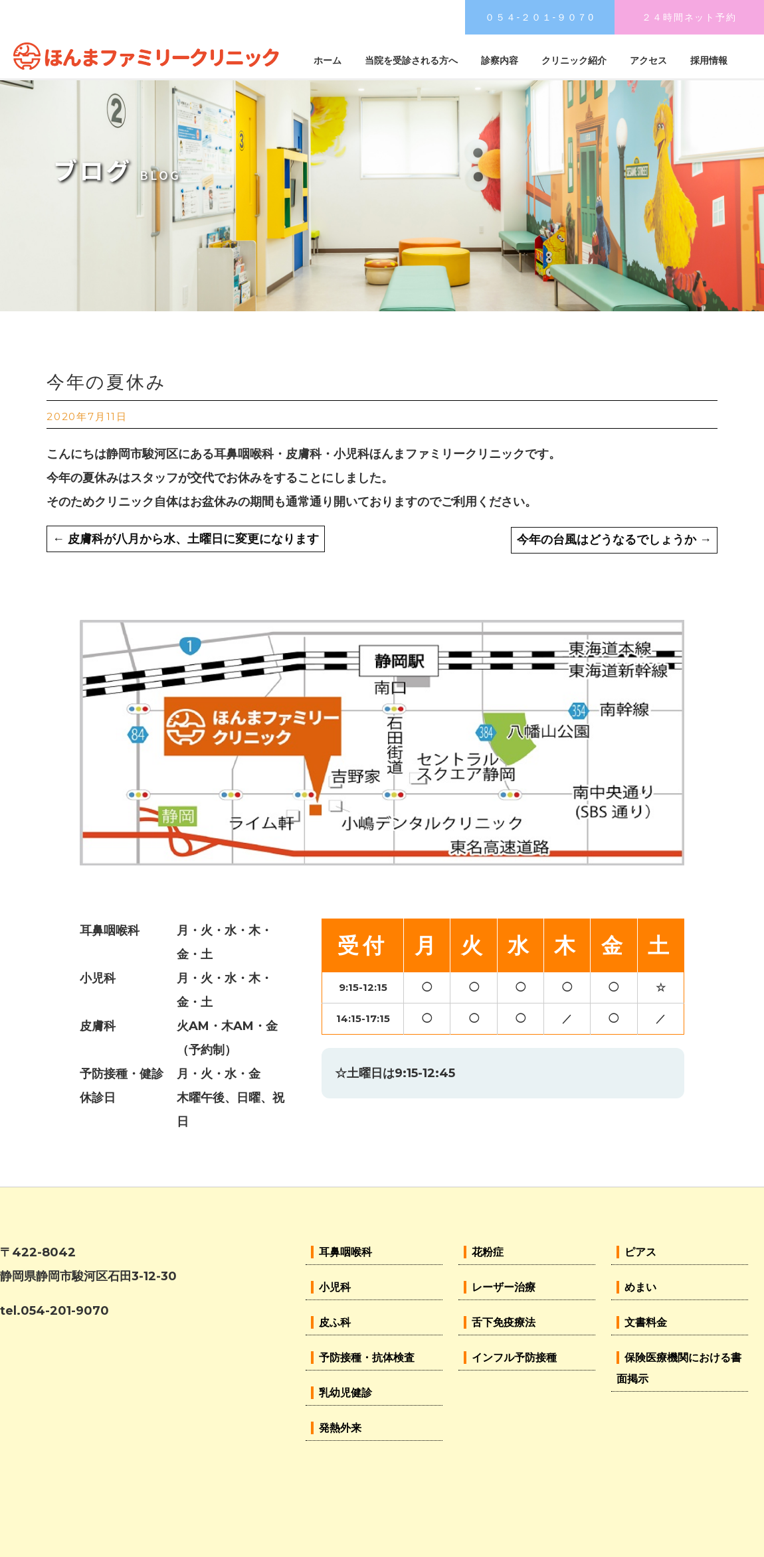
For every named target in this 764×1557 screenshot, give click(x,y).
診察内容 (499, 60)
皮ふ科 (335, 1322)
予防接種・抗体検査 (367, 1357)
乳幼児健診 (345, 1392)
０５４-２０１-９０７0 (540, 17)
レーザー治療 (503, 1287)
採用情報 (708, 60)
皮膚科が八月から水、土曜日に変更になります (185, 539)
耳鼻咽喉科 (345, 1252)
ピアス (640, 1252)
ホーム (327, 60)
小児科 (335, 1287)
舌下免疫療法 (503, 1322)
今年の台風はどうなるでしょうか (614, 539)
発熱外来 (340, 1428)
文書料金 (645, 1322)
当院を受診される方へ (411, 60)
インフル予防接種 (514, 1357)
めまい (640, 1287)
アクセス (648, 60)
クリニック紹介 (574, 60)
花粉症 (488, 1252)
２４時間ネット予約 (689, 17)
